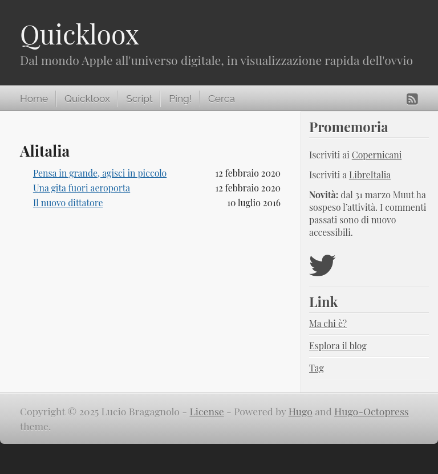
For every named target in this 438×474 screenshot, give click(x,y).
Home (34, 98)
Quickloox (79, 33)
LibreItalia (370, 175)
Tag (316, 368)
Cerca (221, 98)
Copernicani (377, 155)
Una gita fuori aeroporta (81, 188)
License (206, 411)
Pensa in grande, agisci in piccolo (100, 173)
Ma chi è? (328, 323)
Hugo (301, 411)
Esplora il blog (338, 346)
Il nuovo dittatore (68, 203)
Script (139, 98)
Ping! (180, 98)
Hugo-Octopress (371, 411)
